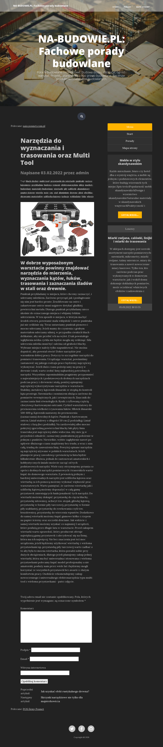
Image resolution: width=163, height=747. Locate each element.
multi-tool (44, 181)
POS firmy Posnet (33, 709)
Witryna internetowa (33, 667)
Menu (130, 126)
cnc (51, 192)
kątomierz (25, 185)
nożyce (88, 181)
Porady (127, 7)
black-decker (32, 181)
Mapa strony (143, 7)
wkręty (90, 196)
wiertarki (58, 188)
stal (56, 192)
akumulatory (83, 188)
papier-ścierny (28, 192)
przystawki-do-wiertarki (62, 181)
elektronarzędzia (69, 185)
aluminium (64, 192)
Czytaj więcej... (130, 215)
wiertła (39, 192)
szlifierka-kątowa (52, 196)
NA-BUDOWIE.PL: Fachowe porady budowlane (40, 5)
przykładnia (37, 185)
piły (65, 188)
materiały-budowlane (42, 188)
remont (56, 185)
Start (116, 7)
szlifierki (72, 188)
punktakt (80, 181)
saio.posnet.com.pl (34, 126)
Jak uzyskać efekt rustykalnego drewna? (65, 691)
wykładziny (75, 196)
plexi (80, 192)
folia (84, 196)
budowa (48, 185)
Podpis (26, 649)
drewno (73, 192)
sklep (81, 185)
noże (46, 192)
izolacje (65, 196)
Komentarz (27, 608)
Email (25, 658)
